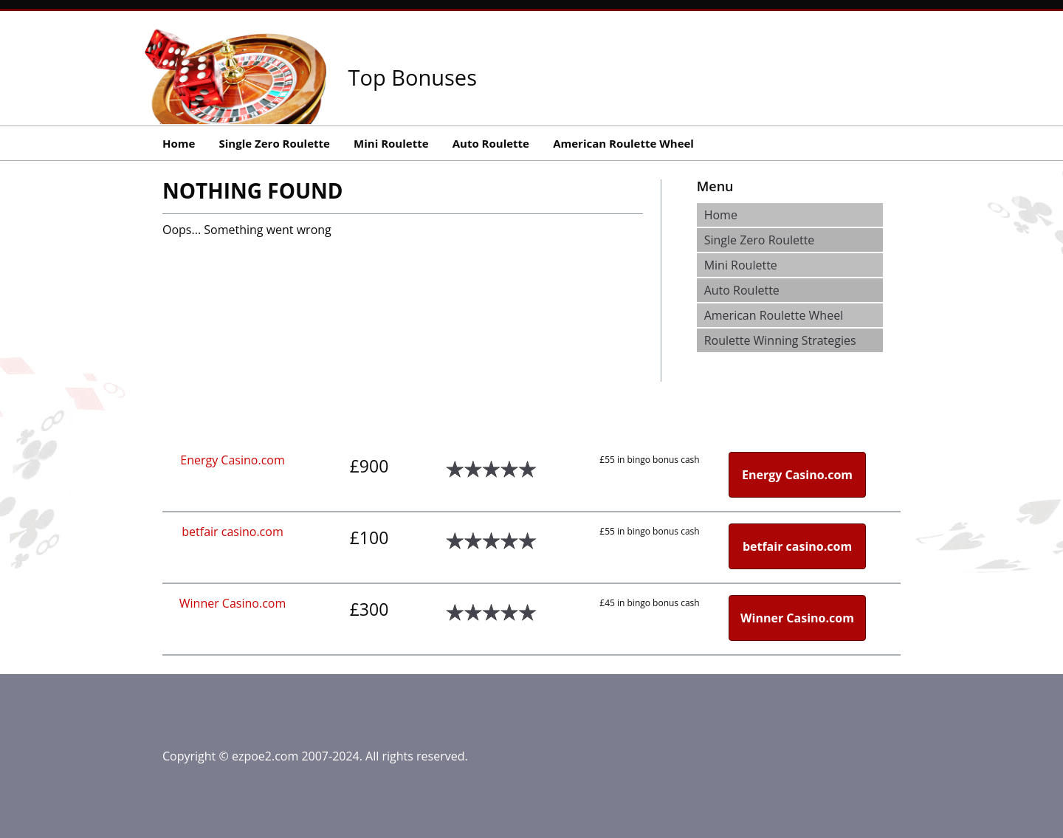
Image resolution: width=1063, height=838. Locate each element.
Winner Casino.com (232, 603)
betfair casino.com (232, 531)
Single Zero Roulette (274, 143)
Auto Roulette (491, 143)
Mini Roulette (391, 143)
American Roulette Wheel (623, 143)
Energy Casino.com (232, 460)
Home (178, 143)
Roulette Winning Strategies (780, 340)
